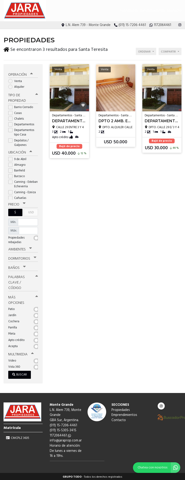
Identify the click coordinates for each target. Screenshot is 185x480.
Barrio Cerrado (22, 106)
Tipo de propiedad (23, 97)
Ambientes (20, 248)
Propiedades (129, 11)
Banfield (18, 169)
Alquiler (17, 86)
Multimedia (21, 353)
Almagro (18, 164)
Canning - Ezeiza (23, 191)
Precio (16, 203)
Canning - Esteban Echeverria (23, 183)
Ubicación (20, 152)
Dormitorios (22, 258)
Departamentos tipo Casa (21, 131)
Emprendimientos (152, 11)
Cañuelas (18, 197)
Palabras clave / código (23, 281)
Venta (16, 80)
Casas (16, 112)
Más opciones (23, 299)
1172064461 (60, 434)
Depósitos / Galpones (18, 141)
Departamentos (22, 123)
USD (31, 211)
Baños (17, 267)
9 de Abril (18, 158)
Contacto (174, 11)
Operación (20, 74)
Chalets (17, 118)
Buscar (19, 373)
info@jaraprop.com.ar (66, 439)
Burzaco (18, 175)
